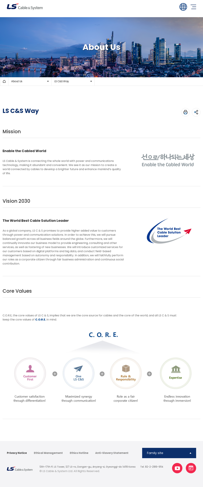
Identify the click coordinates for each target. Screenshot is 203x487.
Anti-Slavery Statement (111, 453)
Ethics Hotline (79, 453)
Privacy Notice (17, 453)
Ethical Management (48, 453)
